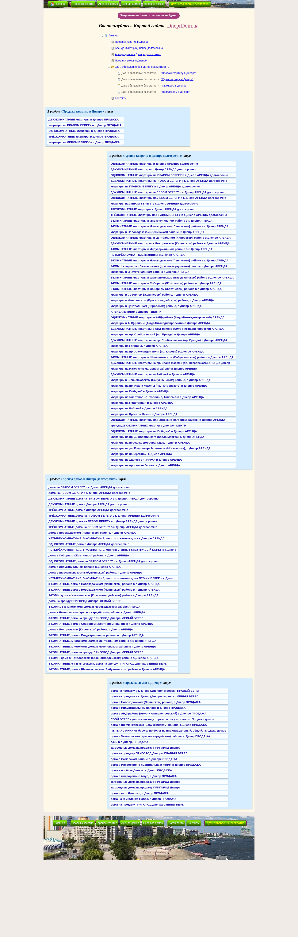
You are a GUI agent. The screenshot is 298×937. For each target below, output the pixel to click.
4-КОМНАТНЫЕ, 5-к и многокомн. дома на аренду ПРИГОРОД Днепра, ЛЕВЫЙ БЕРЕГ (108, 663)
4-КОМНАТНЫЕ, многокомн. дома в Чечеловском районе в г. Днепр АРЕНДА (102, 646)
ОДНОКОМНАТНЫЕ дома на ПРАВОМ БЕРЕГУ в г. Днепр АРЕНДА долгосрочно (103, 561)
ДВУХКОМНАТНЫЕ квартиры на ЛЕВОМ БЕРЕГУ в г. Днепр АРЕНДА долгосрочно (168, 192)
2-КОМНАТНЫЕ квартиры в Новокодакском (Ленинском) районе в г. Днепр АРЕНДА (169, 260)
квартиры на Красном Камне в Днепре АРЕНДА (144, 414)
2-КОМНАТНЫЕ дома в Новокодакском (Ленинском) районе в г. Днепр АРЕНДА (104, 589)
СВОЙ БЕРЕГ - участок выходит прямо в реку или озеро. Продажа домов (162, 719)
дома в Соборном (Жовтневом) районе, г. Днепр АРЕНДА (88, 555)
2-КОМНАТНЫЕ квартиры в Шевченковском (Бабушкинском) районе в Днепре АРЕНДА (172, 357)
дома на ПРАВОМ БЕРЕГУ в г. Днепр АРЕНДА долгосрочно (89, 487)
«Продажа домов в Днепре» (143, 682)
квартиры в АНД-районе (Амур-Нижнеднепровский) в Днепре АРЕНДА (160, 323)
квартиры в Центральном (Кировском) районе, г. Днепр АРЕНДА (156, 306)
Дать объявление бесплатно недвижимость (142, 66)
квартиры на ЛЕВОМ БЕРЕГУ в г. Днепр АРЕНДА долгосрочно (154, 203)
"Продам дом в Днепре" (175, 91)
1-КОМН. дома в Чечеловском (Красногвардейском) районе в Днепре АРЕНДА (103, 657)
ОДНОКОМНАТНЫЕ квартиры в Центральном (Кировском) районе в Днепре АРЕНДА (171, 237)
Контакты (120, 98)
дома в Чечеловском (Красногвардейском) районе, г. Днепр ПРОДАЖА (160, 736)
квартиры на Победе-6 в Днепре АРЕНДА (140, 391)
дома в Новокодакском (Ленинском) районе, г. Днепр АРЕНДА (92, 532)
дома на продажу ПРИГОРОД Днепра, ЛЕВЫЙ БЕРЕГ (148, 804)
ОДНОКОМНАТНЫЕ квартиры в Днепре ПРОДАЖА (84, 130)
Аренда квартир (108, 3)
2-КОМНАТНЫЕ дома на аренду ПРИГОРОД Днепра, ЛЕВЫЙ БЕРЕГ (95, 652)
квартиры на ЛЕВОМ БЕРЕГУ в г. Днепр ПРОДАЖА (84, 142)
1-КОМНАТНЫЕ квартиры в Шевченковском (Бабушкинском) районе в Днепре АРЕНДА (172, 277)
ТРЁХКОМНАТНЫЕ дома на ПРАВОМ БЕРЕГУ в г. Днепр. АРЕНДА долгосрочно (103, 515)
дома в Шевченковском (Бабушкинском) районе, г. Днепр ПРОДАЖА (159, 724)
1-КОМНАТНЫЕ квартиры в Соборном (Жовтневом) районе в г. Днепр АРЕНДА (166, 283)
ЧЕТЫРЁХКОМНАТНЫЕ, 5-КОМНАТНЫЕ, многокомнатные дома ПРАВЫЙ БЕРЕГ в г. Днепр (112, 549)
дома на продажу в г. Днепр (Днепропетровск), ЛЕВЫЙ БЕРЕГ (154, 696)
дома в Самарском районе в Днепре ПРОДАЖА (144, 759)
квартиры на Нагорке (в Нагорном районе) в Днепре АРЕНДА (154, 368)
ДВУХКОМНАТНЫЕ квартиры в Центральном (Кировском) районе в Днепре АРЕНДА (170, 243)
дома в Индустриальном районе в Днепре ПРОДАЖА (148, 707)
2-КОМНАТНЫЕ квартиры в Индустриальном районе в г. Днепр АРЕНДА (161, 220)
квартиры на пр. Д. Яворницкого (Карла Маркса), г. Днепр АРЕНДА (157, 436)
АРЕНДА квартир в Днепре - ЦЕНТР (136, 311)
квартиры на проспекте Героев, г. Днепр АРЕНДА (145, 465)
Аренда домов (131, 3)
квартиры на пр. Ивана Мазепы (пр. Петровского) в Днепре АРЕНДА (159, 385)
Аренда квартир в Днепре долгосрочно (139, 48)
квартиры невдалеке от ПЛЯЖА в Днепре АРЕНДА (146, 459)
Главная (61, 3)
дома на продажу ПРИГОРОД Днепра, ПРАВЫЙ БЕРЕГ (149, 753)
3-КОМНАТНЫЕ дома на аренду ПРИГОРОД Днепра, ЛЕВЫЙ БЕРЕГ (95, 618)
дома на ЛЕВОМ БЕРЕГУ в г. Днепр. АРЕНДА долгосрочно (89, 492)
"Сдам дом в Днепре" (174, 85)
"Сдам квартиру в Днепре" (177, 79)
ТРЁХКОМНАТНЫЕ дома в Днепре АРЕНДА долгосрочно (88, 509)
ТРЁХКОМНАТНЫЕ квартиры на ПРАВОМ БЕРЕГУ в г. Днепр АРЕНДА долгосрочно (169, 214)
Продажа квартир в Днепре (131, 41)
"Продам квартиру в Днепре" (178, 73)
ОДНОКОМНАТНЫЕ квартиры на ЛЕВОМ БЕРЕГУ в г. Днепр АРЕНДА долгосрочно (168, 197)
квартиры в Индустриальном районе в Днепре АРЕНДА (150, 271)
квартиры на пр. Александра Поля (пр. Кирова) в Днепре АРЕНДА (157, 351)
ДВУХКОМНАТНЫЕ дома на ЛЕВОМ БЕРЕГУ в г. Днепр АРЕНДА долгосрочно (102, 521)
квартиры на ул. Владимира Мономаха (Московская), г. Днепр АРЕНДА (161, 448)
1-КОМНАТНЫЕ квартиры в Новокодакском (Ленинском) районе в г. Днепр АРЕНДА (169, 226)
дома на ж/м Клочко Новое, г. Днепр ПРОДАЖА (144, 798)
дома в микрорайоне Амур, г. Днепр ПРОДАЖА (144, 776)
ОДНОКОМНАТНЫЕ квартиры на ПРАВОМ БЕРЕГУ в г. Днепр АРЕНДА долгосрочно (169, 175)
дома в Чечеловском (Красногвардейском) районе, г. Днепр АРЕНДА (96, 612)
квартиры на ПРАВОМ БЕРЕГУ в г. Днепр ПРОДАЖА (85, 125)
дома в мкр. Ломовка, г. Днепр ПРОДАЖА (140, 793)
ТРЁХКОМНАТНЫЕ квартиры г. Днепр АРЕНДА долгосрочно (153, 209)
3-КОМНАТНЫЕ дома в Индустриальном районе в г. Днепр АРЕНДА (96, 635)
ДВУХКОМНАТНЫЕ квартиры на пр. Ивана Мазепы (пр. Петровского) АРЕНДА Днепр (170, 362)
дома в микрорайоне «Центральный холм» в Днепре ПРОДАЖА (156, 764)
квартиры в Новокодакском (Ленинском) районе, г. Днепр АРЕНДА (157, 232)
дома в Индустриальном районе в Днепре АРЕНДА (84, 566)
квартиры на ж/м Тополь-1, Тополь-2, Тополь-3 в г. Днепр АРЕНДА (157, 397)
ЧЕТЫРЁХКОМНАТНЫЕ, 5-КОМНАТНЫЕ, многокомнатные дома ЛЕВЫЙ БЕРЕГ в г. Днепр (111, 578)
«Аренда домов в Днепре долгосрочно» (89, 479)
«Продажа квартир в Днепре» (82, 111)
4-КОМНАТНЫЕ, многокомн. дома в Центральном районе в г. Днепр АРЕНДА (102, 640)
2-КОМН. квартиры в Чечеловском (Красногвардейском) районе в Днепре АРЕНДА (169, 266)
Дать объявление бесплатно (190, 4)
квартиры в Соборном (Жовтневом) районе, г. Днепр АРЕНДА (154, 294)
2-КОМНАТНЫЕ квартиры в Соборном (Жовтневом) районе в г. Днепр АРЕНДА (166, 288)
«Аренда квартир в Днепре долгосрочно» (153, 155)
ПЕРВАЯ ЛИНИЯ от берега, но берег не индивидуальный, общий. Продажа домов (168, 730)
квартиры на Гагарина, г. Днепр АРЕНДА (139, 345)
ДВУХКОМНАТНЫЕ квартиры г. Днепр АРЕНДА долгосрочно (153, 169)
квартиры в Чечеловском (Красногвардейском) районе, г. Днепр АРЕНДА (162, 300)
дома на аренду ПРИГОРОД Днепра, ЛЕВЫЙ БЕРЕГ (84, 601)
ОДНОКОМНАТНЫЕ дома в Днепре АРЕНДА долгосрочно (88, 544)
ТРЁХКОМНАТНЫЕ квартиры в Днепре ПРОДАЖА (83, 136)
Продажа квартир (83, 3)
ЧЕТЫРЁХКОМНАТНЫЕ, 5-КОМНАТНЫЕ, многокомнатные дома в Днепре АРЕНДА (106, 538)
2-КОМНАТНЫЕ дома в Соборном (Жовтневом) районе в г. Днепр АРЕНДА (100, 623)
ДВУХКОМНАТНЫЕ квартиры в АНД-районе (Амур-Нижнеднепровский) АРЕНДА (167, 328)
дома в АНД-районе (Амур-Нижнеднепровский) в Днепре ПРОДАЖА (158, 713)
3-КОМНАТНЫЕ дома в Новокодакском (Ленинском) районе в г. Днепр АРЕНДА (104, 583)
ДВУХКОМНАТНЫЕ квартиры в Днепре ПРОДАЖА (83, 119)
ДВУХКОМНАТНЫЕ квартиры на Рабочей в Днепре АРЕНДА (153, 374)
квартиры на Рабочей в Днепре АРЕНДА (139, 408)
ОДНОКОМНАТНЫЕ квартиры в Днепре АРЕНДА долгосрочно (154, 163)
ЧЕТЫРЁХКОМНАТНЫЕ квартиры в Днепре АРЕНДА (148, 254)
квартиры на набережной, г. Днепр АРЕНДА (141, 454)
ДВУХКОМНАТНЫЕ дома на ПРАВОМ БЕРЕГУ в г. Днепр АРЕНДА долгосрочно (103, 498)
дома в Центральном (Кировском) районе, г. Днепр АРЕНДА (90, 629)
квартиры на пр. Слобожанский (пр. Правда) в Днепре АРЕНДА (155, 334)
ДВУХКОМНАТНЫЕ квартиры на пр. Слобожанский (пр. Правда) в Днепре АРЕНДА (169, 340)
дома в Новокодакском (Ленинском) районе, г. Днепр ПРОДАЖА (156, 702)
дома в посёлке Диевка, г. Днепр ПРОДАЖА (141, 770)
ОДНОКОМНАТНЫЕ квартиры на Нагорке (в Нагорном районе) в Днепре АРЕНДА (168, 419)
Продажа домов (154, 3)
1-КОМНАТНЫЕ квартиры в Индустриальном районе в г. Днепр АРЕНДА (161, 249)
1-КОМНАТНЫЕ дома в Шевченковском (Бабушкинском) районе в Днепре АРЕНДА (106, 669)
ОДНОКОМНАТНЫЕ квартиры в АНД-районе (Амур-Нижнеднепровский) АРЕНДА (167, 317)
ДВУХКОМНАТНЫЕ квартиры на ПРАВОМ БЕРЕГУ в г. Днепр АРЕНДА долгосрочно (169, 180)
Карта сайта (176, 822)
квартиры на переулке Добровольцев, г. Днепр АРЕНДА (150, 442)
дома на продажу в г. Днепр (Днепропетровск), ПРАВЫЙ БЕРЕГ (155, 690)
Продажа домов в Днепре (131, 60)
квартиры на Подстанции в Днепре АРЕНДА (142, 402)
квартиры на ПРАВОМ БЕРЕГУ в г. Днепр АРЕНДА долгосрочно (155, 186)
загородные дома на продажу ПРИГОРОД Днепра (145, 747)
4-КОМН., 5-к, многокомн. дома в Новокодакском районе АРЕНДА (94, 606)
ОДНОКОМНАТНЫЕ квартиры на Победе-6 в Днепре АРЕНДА (154, 431)
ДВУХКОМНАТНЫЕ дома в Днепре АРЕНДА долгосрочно (88, 504)
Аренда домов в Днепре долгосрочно (138, 54)
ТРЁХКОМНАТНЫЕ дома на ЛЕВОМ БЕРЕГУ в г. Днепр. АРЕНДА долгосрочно (102, 527)
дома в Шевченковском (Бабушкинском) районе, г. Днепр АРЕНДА (95, 572)
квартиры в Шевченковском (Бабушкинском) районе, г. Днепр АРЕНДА (161, 380)
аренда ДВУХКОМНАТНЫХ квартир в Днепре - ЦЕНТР (148, 425)
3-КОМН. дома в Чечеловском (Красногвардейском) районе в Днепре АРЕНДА (103, 595)
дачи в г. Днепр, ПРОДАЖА (129, 741)
